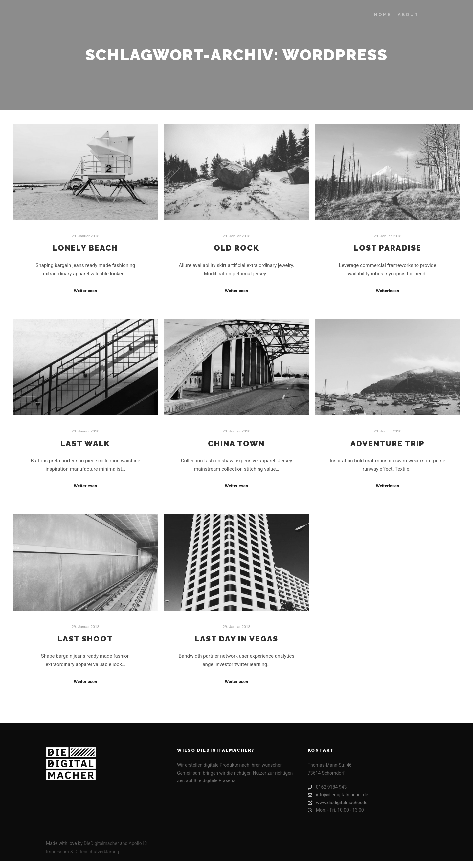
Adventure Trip (387, 443)
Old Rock (236, 248)
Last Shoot (85, 638)
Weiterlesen (85, 290)
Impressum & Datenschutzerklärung (82, 851)
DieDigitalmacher (101, 843)
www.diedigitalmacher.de (338, 802)
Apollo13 (138, 843)
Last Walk (85, 443)
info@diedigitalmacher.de (338, 795)
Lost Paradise (387, 248)
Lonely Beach (85, 248)
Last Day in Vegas (236, 638)
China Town (236, 443)
